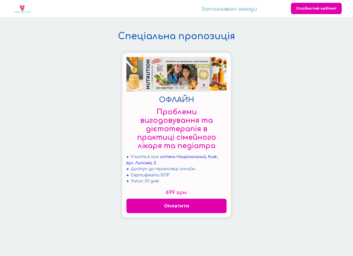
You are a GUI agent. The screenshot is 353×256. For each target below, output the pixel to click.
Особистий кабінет (316, 8)
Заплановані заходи (229, 9)
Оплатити (176, 206)
